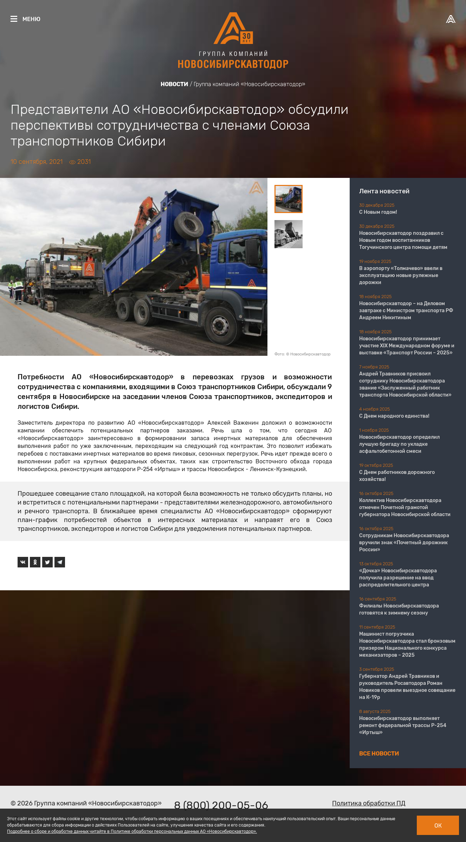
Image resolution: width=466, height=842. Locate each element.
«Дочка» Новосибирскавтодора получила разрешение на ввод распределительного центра (398, 578)
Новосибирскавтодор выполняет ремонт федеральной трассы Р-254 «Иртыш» (402, 725)
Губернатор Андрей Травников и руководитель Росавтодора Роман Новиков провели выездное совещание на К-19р (407, 686)
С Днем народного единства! (394, 416)
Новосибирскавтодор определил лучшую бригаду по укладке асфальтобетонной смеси (399, 444)
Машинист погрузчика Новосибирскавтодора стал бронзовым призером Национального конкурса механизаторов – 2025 (407, 644)
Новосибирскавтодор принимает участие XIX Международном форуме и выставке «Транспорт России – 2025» (406, 346)
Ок (438, 825)
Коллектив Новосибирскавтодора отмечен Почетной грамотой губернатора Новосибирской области (405, 507)
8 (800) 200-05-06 (221, 805)
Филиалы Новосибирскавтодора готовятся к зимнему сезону (399, 609)
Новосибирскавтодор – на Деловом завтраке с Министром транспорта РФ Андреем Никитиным (406, 311)
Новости (174, 84)
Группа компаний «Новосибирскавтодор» (249, 84)
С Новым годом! (378, 212)
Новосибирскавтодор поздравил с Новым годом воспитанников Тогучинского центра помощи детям (403, 240)
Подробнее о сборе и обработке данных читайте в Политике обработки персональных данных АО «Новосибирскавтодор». (132, 831)
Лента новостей (384, 191)
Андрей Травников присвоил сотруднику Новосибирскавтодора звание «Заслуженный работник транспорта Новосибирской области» (405, 384)
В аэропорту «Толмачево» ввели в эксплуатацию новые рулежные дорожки (400, 275)
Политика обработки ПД (369, 803)
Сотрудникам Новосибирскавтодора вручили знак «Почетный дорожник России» (404, 543)
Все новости (379, 753)
